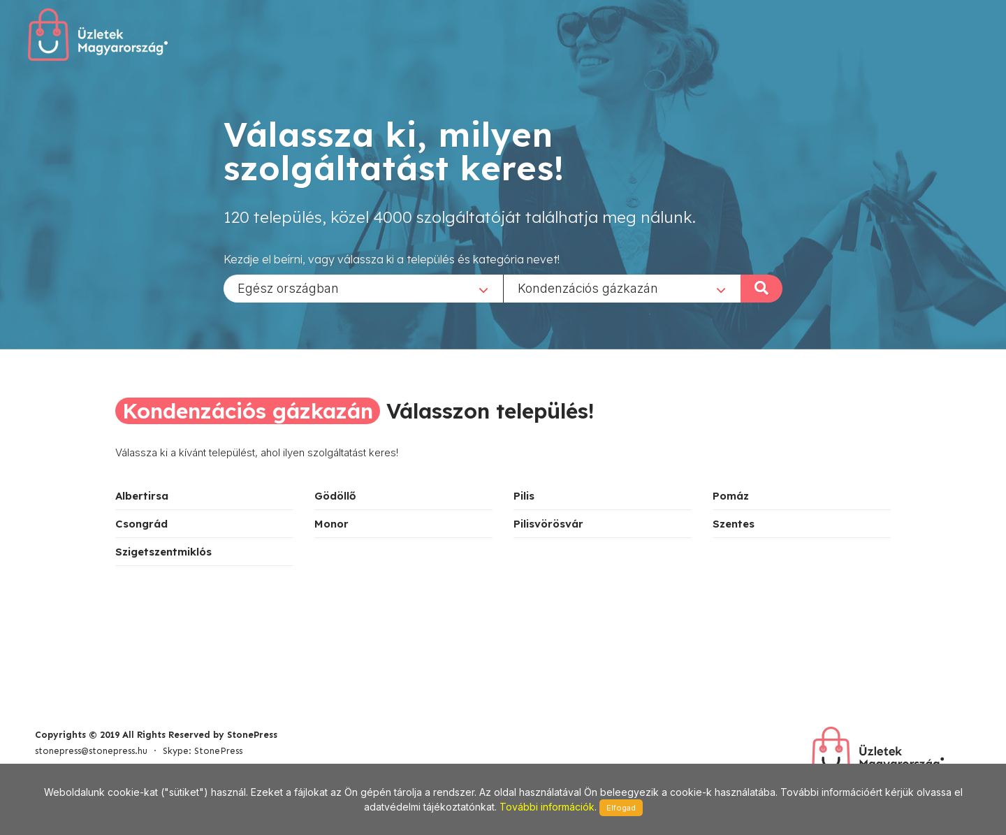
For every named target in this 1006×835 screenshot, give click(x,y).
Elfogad (621, 808)
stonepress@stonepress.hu (91, 751)
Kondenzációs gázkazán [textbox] (588, 287)
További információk (547, 807)
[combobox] (363, 288)
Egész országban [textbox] (288, 287)
